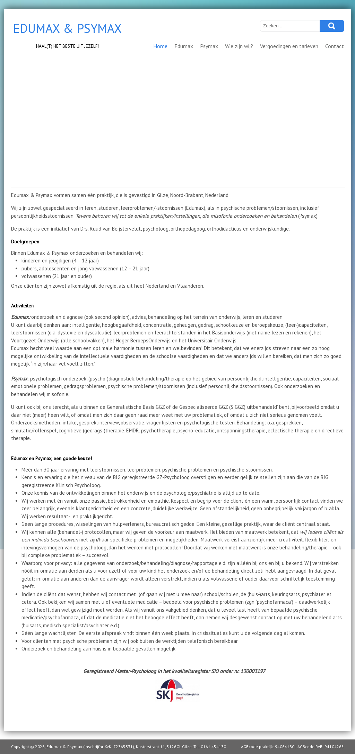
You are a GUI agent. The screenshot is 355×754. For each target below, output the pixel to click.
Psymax (209, 46)
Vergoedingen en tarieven (289, 46)
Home (160, 46)
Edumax (183, 46)
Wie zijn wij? (239, 46)
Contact (334, 46)
